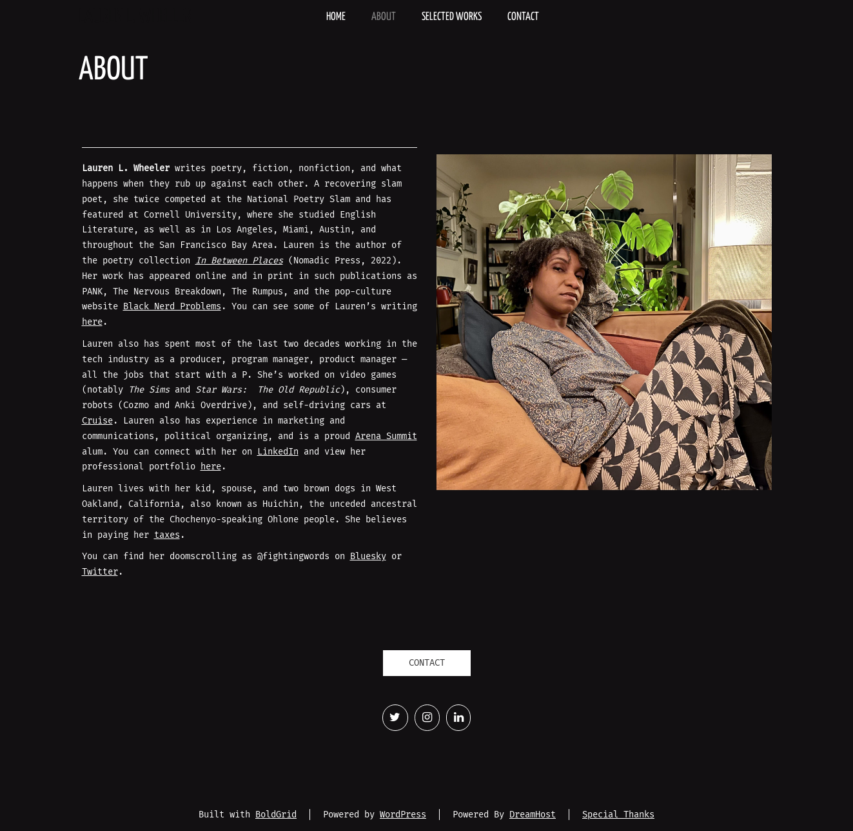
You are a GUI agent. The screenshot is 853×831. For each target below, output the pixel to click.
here (92, 321)
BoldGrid (276, 814)
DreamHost (532, 814)
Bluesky (368, 556)
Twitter (100, 571)
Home (336, 17)
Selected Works (452, 17)
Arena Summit (386, 436)
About (383, 17)
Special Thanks (618, 814)
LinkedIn (278, 451)
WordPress (403, 814)
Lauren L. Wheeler (135, 17)
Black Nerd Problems (172, 306)
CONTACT (427, 662)
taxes (167, 534)
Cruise (97, 420)
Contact (523, 17)
